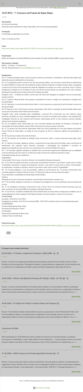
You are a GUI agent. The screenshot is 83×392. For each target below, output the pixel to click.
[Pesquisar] (80, 4)
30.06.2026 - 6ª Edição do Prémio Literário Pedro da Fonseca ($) (30, 303)
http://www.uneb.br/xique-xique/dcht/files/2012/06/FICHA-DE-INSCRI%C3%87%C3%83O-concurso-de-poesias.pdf (41, 225)
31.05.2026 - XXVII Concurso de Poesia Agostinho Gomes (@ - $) (30, 353)
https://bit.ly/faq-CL (60, 7)
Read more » (76, 272)
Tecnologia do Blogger (41, 388)
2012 (8, 233)
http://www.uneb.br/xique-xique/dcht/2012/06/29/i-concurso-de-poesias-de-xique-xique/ (32, 48)
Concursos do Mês (10, 328)
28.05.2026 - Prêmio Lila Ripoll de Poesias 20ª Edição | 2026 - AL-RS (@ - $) (35, 278)
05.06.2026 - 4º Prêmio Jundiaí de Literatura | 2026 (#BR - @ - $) (30, 253)
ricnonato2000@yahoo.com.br (29, 68)
